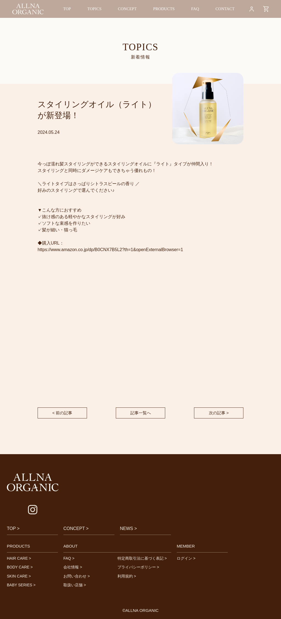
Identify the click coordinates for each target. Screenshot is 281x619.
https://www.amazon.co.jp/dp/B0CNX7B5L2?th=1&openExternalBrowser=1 (110, 249)
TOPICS (94, 9)
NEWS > (128, 528)
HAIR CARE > (19, 558)
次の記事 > (219, 412)
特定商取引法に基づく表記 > (142, 558)
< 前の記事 (62, 412)
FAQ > (68, 558)
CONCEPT (127, 9)
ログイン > (186, 558)
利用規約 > (126, 576)
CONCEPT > (76, 528)
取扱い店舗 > (74, 585)
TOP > (13, 528)
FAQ (195, 9)
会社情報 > (72, 567)
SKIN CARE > (19, 576)
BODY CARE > (20, 567)
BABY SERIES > (21, 585)
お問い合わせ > (76, 576)
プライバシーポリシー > (138, 567)
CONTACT (225, 9)
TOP (67, 9)
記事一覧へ (140, 412)
